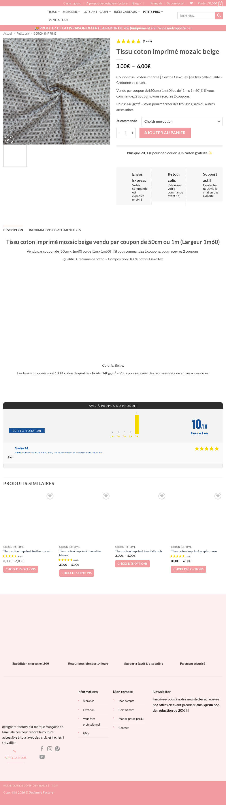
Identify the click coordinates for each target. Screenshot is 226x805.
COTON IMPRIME (45, 33)
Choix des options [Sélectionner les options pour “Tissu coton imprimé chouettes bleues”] (77, 573)
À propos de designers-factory (107, 3)
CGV (55, 785)
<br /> (180, 731)
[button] (176, 3)
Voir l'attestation (27, 430)
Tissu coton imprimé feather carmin (27, 551)
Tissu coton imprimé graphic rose (194, 551)
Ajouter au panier (165, 132)
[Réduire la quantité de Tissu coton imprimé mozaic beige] (119, 133)
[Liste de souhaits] (191, 3)
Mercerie (72, 11)
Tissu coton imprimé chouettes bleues (80, 553)
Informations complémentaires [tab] (55, 230)
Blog (136, 3)
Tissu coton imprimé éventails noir (138, 551)
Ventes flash (59, 20)
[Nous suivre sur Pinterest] (57, 749)
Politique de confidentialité (26, 785)
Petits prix (153, 11)
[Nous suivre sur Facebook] (42, 749)
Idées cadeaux (127, 11)
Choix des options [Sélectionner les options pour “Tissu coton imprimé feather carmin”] (21, 569)
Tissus (53, 11)
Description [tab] (13, 230)
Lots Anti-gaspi (97, 11)
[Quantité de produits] (126, 133)
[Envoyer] (219, 15)
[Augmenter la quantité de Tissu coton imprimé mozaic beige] (133, 133)
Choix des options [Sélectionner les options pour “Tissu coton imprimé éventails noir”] (133, 563)
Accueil (7, 33)
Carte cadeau (72, 3)
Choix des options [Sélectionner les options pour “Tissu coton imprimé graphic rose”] (188, 569)
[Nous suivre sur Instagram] (49, 749)
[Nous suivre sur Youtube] (42, 757)
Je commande (126, 121)
